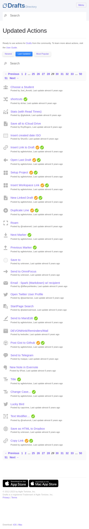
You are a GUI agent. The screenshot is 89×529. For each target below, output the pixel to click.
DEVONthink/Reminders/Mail (29, 330)
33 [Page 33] (72, 73)
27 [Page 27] (43, 73)
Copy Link (17, 440)
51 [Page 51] (6, 78)
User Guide (11, 47)
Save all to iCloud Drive (26, 123)
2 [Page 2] (25, 73)
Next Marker (19, 234)
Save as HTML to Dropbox (28, 428)
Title (13, 379)
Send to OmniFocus (23, 271)
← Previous (12, 73)
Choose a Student (22, 87)
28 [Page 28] (48, 73)
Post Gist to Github (23, 342)
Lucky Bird (17, 404)
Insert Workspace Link (25, 185)
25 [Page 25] (33, 73)
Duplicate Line (20, 210)
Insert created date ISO (26, 135)
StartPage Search (22, 306)
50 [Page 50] (80, 73)
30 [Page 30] (57, 73)
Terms (14, 497)
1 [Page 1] (22, 73)
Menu (81, 5)
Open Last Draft (21, 159)
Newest (8, 54)
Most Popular (42, 54)
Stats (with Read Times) (26, 111)
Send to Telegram (22, 355)
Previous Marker (21, 247)
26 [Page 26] (38, 73)
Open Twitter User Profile (27, 294)
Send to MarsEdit (22, 318)
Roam (14, 222)
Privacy (6, 497)
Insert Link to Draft (23, 147)
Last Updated (24, 54)
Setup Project (19, 172)
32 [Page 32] (67, 73)
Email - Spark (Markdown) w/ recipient (35, 282)
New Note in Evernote (24, 367)
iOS (15, 524)
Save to (15, 259)
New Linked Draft (22, 197)
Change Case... (21, 391)
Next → (14, 78)
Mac (20, 524)
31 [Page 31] (62, 73)
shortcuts (16, 99)
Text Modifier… (20, 416)
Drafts (29, 43)
